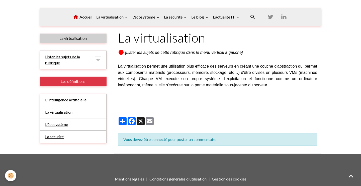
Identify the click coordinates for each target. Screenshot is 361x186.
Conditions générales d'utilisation (178, 178)
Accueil (82, 17)
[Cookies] (10, 175)
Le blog (198, 17)
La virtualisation (110, 17)
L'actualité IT (224, 17)
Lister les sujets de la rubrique (62, 59)
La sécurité (173, 17)
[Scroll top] (351, 176)
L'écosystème (144, 17)
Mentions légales (129, 178)
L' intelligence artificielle (65, 99)
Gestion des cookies (229, 178)
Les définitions (73, 81)
